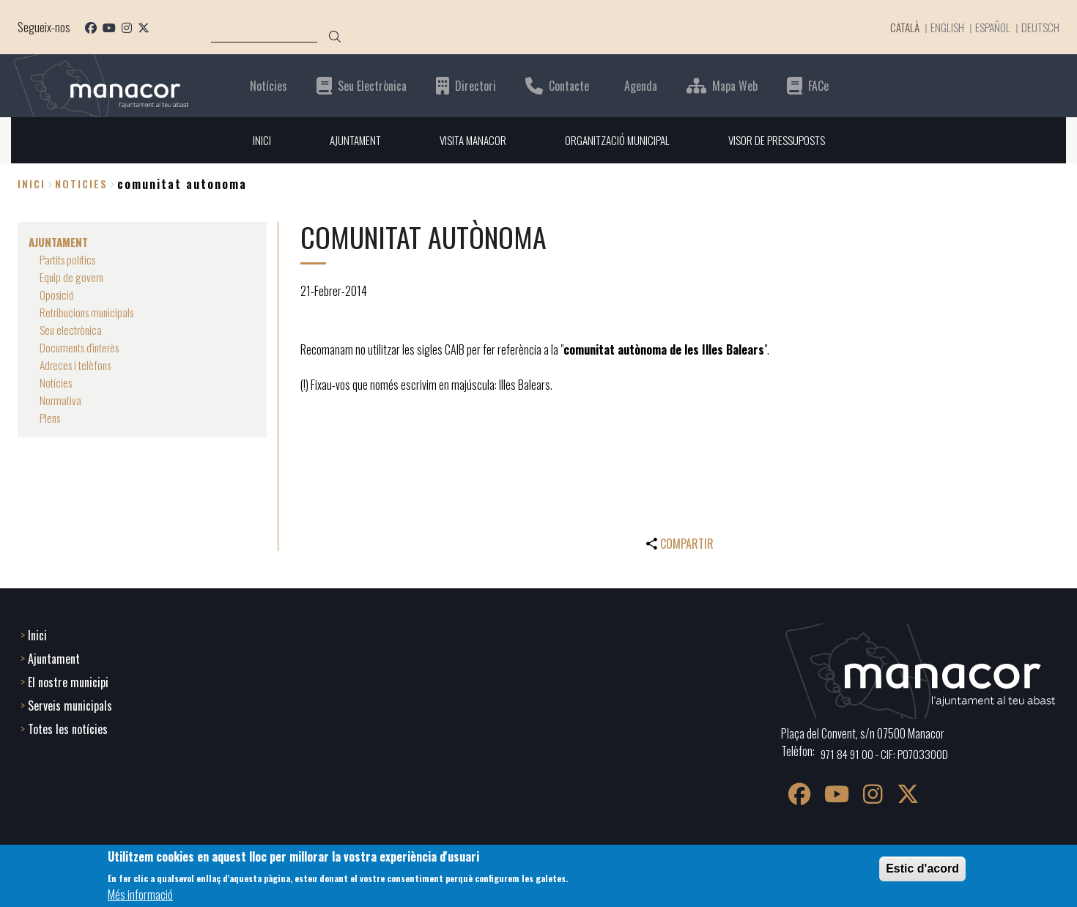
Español (990, 27)
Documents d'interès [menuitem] (83, 347)
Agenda (640, 85)
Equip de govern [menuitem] (73, 277)
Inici (31, 184)
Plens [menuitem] (51, 417)
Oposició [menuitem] (57, 294)
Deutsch (1039, 27)
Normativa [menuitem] (61, 400)
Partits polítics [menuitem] (71, 259)
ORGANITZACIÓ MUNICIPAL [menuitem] (618, 140)
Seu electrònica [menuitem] (73, 329)
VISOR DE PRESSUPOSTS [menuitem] (782, 140)
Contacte (569, 85)
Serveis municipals (70, 704)
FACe (818, 85)
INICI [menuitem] (252, 140)
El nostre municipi (68, 680)
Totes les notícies (68, 727)
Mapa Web (735, 85)
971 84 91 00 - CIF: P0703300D (887, 752)
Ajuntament (54, 657)
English (943, 27)
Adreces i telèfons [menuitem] (78, 365)
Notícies (268, 85)
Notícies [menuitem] (57, 382)
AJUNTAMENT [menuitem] (346, 140)
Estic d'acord (922, 868)
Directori (475, 85)
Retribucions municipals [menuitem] (90, 312)
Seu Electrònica (372, 85)
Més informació (140, 894)
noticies (81, 184)
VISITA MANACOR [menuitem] (469, 140)
